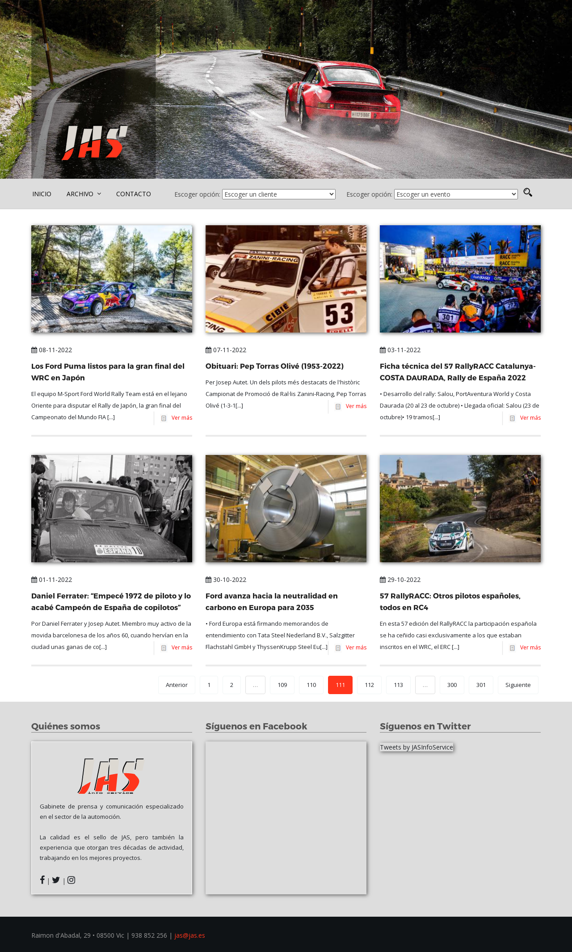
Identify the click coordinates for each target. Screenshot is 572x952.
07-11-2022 (226, 349)
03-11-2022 (400, 349)
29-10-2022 (400, 579)
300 (452, 685)
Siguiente (518, 685)
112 (369, 685)
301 (481, 685)
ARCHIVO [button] (84, 194)
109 (282, 685)
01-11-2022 (51, 579)
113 (398, 685)
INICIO (41, 194)
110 (311, 685)
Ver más (180, 417)
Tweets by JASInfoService (416, 747)
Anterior (177, 685)
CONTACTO (133, 194)
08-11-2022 (51, 349)
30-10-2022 (226, 579)
